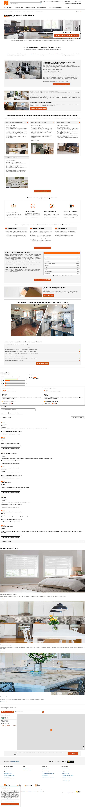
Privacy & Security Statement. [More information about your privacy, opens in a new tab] (8, 798)
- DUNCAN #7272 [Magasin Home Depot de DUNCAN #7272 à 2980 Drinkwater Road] (4, 717)
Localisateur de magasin (66, 771)
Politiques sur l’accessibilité (39, 791)
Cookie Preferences (23, 791)
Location (41, 1)
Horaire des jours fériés (65, 773)
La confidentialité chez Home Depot (48, 773)
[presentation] (11, 320)
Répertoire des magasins (8, 11)
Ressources (44, 766)
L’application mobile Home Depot (48, 777)
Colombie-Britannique (17, 11)
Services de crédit (46, 1)
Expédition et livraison (8, 773)
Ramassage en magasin (8, 771)
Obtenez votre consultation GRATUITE (67, 35)
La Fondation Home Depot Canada (67, 775)
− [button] (83, 748)
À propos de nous (65, 766)
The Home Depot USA (30, 791)
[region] (10, 796)
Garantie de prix (7, 777)
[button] (40, 4)
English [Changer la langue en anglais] (79, 1)
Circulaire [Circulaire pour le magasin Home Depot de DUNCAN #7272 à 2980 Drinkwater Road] (14, 725)
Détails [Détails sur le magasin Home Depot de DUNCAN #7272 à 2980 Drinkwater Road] (3, 725)
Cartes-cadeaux (74, 1)
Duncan (24, 11)
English (77, 11)
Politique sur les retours (8, 768)
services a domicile (30, 11)
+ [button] (83, 747)
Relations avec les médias (66, 777)
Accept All (10, 804)
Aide (24, 766)
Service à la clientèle (67, 1)
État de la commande (59, 1)
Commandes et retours (8, 766)
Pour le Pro (52, 1)
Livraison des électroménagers (9, 775)
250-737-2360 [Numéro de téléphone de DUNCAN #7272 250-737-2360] (7, 723)
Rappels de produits (45, 771)
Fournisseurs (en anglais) (66, 780)
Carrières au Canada (65, 768)
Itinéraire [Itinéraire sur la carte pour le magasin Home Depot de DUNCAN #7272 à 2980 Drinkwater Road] (8, 725)
